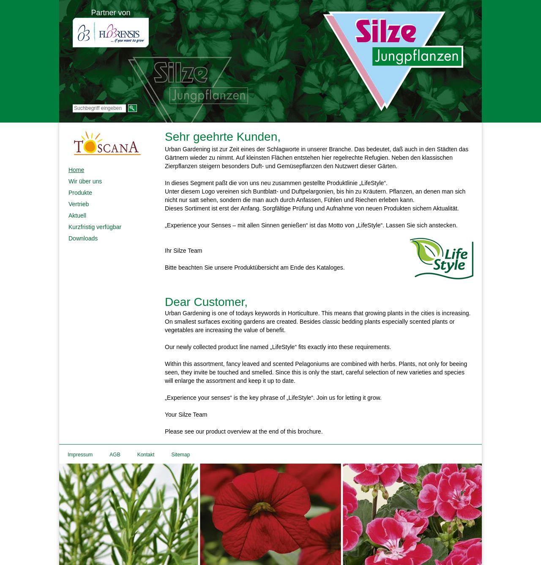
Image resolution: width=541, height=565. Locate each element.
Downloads (83, 238)
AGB (114, 455)
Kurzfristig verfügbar (94, 227)
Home (76, 169)
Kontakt (146, 455)
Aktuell (77, 215)
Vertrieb (78, 204)
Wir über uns (85, 181)
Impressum (80, 455)
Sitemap (180, 455)
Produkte (80, 192)
